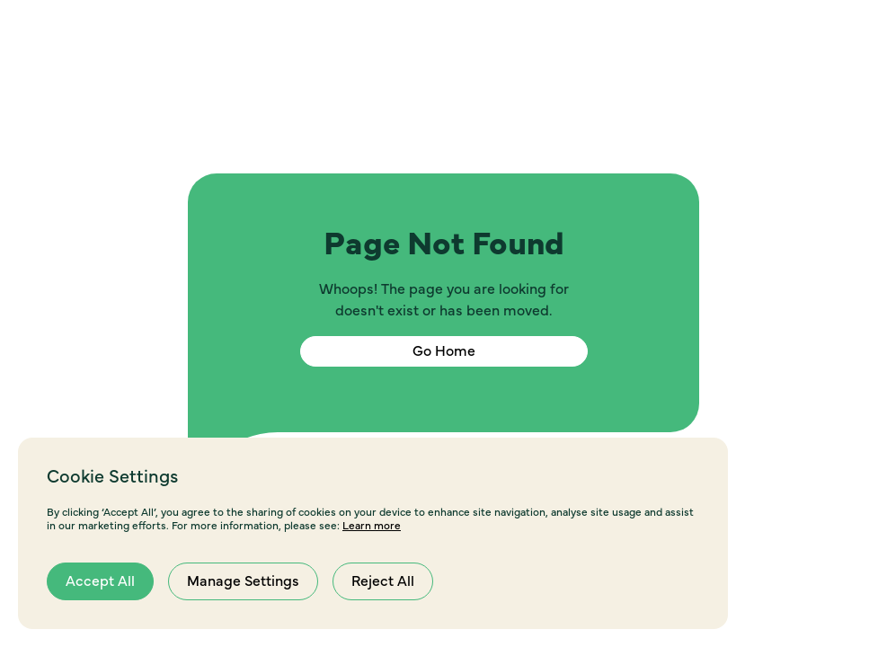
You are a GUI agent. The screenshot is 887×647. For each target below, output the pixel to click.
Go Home (443, 351)
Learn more (371, 525)
